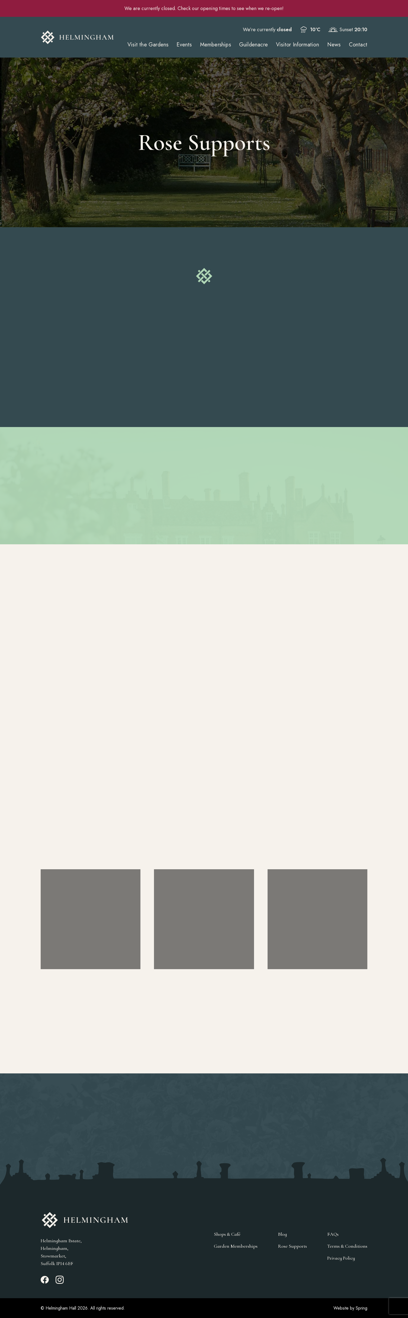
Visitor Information (297, 45)
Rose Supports (292, 1246)
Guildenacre (253, 45)
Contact (358, 45)
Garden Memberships (236, 1246)
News (334, 45)
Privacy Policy (341, 1258)
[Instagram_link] (60, 1282)
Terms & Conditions (347, 1246)
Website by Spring (350, 1308)
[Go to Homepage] (77, 37)
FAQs (333, 1234)
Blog (282, 1234)
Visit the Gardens (147, 45)
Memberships (215, 45)
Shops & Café (227, 1234)
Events (184, 45)
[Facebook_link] (45, 1282)
